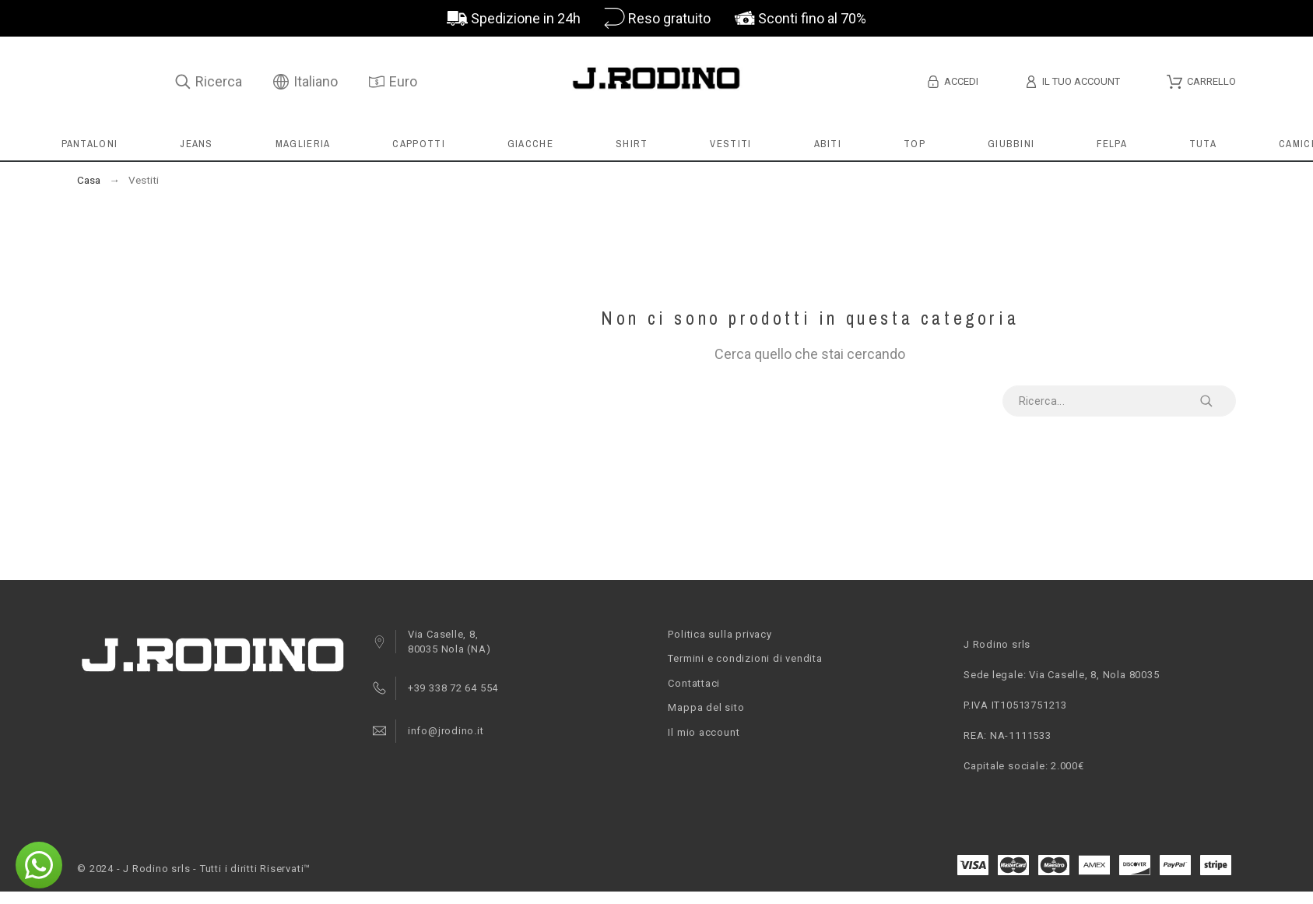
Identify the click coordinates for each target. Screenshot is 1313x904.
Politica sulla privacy (719, 634)
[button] (39, 865)
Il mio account (703, 732)
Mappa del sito (706, 707)
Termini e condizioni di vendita (745, 658)
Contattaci (694, 683)
